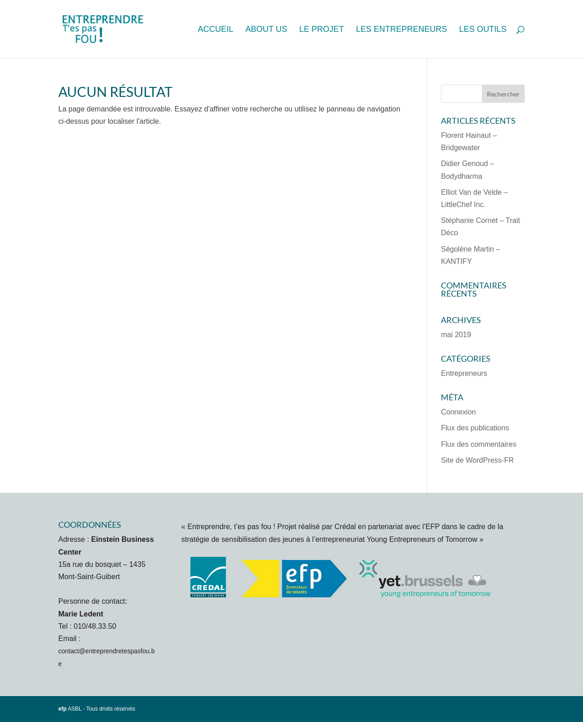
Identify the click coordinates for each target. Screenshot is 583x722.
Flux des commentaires (478, 444)
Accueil (215, 30)
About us (266, 30)
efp (62, 709)
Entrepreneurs (464, 373)
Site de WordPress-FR (477, 460)
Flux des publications (475, 428)
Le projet (321, 30)
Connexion (458, 412)
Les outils (482, 30)
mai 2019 (456, 334)
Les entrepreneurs (401, 30)
